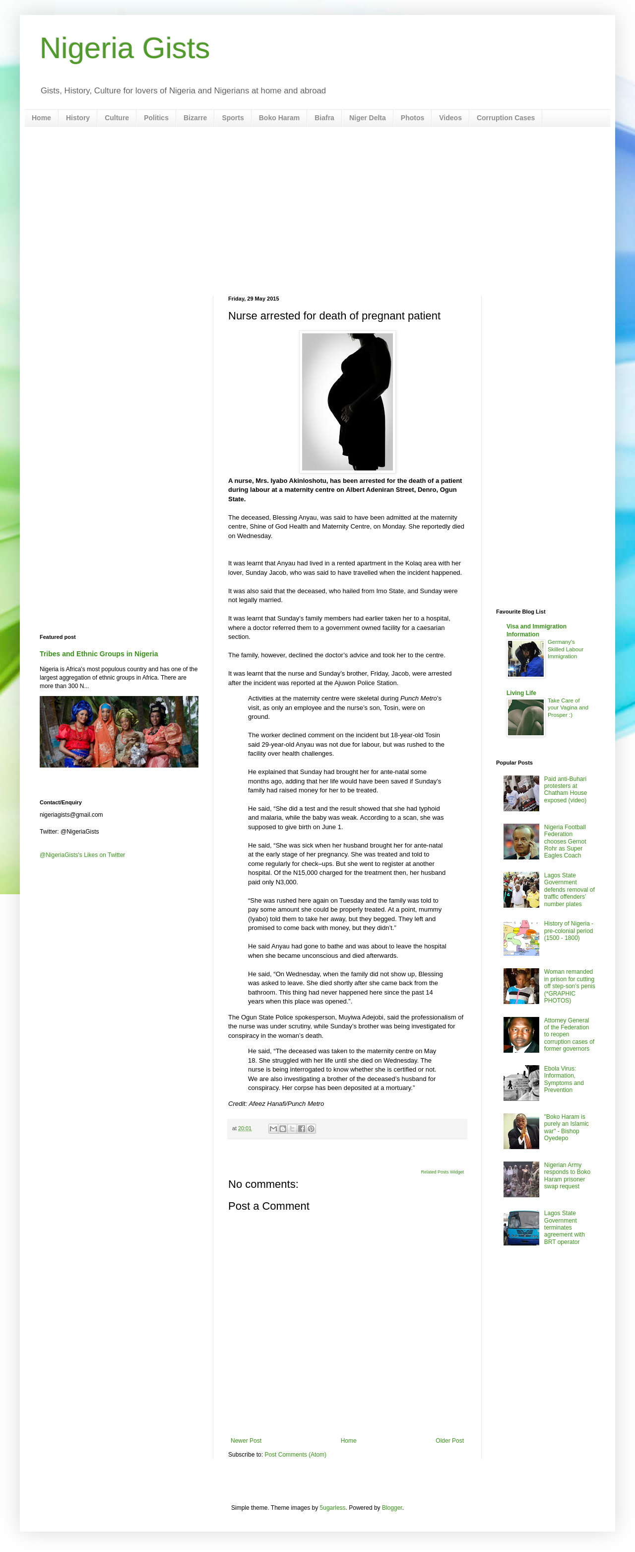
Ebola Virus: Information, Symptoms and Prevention (564, 1079)
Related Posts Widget (442, 1171)
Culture (117, 118)
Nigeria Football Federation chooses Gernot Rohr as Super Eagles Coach (565, 841)
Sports (233, 118)
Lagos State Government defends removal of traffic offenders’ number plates (569, 890)
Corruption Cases (506, 118)
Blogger (392, 1507)
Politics (156, 118)
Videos (450, 118)
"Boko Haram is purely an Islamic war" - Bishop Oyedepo (566, 1127)
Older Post (450, 1440)
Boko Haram (279, 118)
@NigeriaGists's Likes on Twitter (82, 855)
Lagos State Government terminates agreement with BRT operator (564, 1227)
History (78, 118)
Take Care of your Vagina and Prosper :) (568, 708)
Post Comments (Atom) (295, 1454)
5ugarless (333, 1507)
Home (41, 118)
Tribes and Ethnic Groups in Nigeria (99, 654)
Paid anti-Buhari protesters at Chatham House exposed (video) (565, 790)
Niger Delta (367, 118)
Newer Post (246, 1440)
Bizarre (195, 118)
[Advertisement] (317, 211)
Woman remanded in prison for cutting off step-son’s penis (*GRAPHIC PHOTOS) (569, 986)
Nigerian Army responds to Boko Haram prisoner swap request (567, 1176)
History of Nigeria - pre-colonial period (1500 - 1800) (568, 930)
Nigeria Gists (125, 48)
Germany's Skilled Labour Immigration (565, 649)
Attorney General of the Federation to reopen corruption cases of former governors (569, 1035)
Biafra (324, 118)
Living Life (521, 693)
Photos (412, 118)
